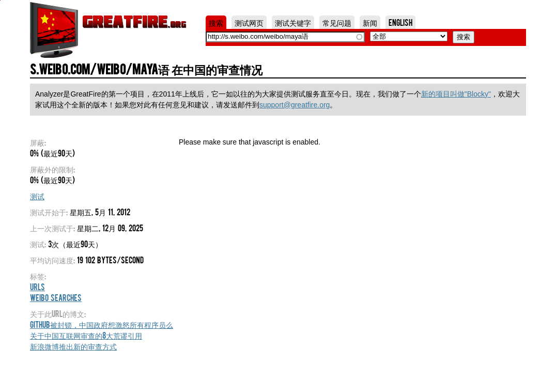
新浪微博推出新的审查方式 (73, 346)
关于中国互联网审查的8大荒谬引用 (86, 335)
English (400, 22)
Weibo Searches (56, 297)
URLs (37, 286)
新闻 (370, 22)
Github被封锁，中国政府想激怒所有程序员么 (101, 324)
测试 (37, 195)
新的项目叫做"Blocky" (456, 94)
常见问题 (336, 22)
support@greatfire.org (294, 105)
